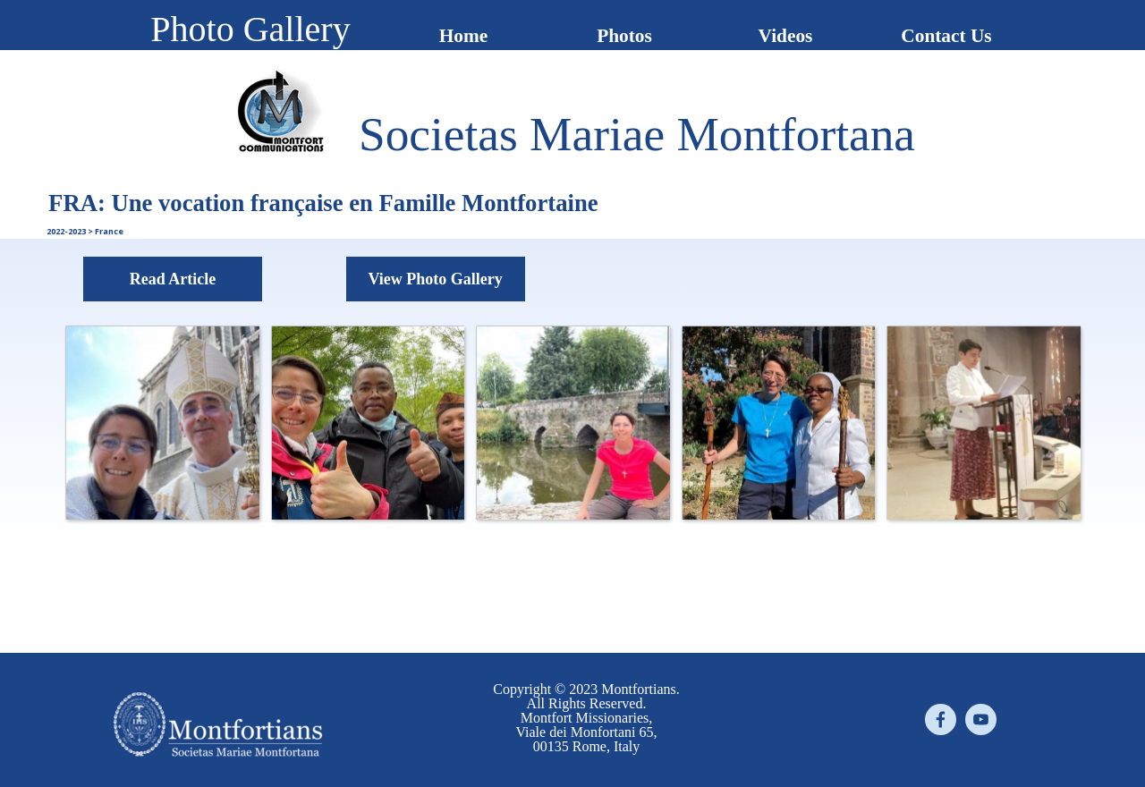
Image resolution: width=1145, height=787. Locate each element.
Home (463, 36)
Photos (624, 36)
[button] (162, 422)
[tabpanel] (637, 134)
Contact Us (946, 36)
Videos (786, 36)
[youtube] (981, 719)
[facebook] (940, 719)
